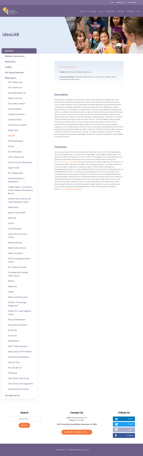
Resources (120, 11)
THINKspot (12, 373)
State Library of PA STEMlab (20, 352)
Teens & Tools (14, 362)
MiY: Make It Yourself (17, 267)
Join (112, 2)
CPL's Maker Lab (15, 87)
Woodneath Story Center (18, 389)
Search (140, 2)
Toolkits (8, 67)
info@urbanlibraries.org (79, 418)
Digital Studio (13, 168)
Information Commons (17, 125)
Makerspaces (10, 78)
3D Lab (11, 146)
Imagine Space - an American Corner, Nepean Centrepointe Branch (20, 190)
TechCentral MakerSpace (18, 357)
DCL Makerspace (15, 152)
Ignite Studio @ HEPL (17, 213)
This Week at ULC (12, 395)
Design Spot (13, 130)
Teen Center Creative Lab (18, 378)
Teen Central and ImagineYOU (20, 384)
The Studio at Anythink (17, 325)
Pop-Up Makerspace (16, 319)
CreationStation (14, 109)
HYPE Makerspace (15, 141)
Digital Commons (15, 98)
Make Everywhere (15, 253)
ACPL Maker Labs (15, 82)
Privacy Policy (60, 450)
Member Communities (14, 56)
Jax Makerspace (14, 229)
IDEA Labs (12, 218)
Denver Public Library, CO (67, 67)
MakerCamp (13, 207)
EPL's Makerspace (15, 173)
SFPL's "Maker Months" (18, 346)
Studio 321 (12, 336)
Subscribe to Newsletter (77, 432)
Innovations (110, 11)
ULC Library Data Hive (14, 72)
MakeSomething (15, 243)
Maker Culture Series (17, 248)
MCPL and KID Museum (18, 297)
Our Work (92, 11)
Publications (10, 62)
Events (101, 11)
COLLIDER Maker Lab (17, 93)
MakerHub (12, 286)
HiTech (11, 223)
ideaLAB (11, 136)
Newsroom (130, 11)
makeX (11, 292)
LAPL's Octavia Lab (16, 157)
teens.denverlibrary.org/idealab (66, 162)
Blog (138, 11)
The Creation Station (16, 104)
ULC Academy (131, 2)
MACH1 (11, 281)
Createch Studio (15, 120)
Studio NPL (12, 330)
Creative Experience (16, 114)
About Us (83, 11)
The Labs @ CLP (14, 368)
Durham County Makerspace (20, 162)
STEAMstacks (13, 341)
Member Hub (120, 2)
